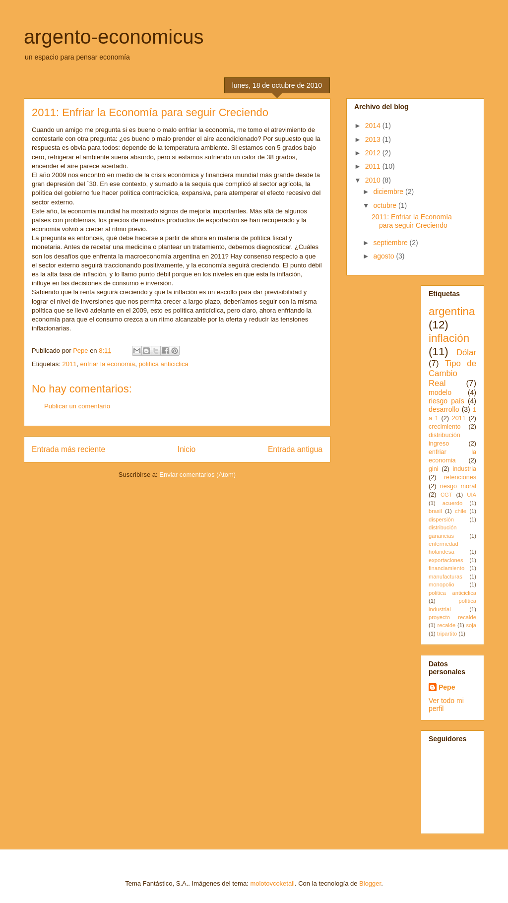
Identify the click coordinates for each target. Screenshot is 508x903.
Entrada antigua (295, 449)
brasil (435, 511)
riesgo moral (458, 486)
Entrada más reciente (68, 449)
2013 (373, 139)
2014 (373, 125)
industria (464, 468)
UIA (471, 495)
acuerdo (452, 503)
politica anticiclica (163, 364)
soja (471, 625)
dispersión (441, 519)
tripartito (447, 634)
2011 (69, 364)
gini (434, 468)
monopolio (441, 584)
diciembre (389, 191)
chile (460, 511)
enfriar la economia (107, 364)
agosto (384, 256)
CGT (446, 495)
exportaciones (446, 560)
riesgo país (446, 401)
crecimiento (444, 426)
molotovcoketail (272, 883)
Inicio (186, 449)
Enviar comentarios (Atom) (197, 474)
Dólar (466, 352)
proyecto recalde (452, 617)
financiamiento (446, 568)
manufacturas (445, 577)
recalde (446, 625)
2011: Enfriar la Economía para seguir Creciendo (412, 221)
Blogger (370, 883)
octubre (385, 205)
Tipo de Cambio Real (452, 373)
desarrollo (444, 409)
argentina (452, 311)
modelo (440, 392)
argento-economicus (113, 37)
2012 (373, 153)
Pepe (447, 687)
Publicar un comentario (77, 406)
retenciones (460, 477)
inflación (449, 338)
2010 (373, 180)
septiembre (391, 243)
